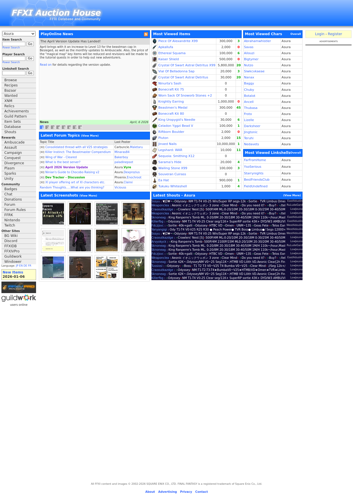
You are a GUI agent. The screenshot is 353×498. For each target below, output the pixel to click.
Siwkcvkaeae (254, 71)
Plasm (9, 168)
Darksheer (252, 126)
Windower (13, 262)
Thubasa (251, 108)
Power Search (11, 47)
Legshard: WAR (170, 150)
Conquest (12, 158)
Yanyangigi (159, 229)
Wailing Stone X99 (172, 168)
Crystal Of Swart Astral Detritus (183, 77)
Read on (46, 64)
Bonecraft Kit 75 (171, 89)
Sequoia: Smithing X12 (176, 156)
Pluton (163, 138)
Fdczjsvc (157, 225)
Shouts (10, 132)
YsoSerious (252, 167)
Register (335, 34)
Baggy (249, 83)
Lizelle (249, 120)
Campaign (13, 153)
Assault (10, 148)
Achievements (16, 111)
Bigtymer (251, 59)
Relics (9, 106)
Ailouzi (249, 53)
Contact (201, 491)
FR (29, 265)
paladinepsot (123, 162)
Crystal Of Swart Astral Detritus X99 (186, 65)
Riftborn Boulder (171, 132)
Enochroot (134, 177)
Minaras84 (121, 152)
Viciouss (120, 187)
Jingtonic (251, 132)
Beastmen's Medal (172, 108)
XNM (8, 101)
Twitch (9, 225)
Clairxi (128, 182)
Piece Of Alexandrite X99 (178, 41)
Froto (248, 114)
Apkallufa (165, 47)
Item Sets (12, 122)
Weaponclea (160, 205)
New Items (13, 272)
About (150, 491)
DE (25, 265)
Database (12, 127)
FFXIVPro (12, 251)
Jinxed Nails (167, 144)
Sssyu (155, 201)
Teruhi (249, 138)
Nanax (249, 77)
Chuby (249, 90)
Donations (13, 199)
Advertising (167, 491)
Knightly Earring (171, 101)
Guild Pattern (15, 116)
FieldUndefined (256, 186)
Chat (8, 194)
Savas (249, 47)
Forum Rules (15, 210)
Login (319, 34)
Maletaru (136, 147)
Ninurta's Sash (169, 83)
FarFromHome (255, 160)
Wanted (11, 96)
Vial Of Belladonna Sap (176, 71)
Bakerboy (121, 157)
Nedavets (251, 144)
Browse (10, 80)
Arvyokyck (158, 241)
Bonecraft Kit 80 (171, 114)
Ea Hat (163, 180)
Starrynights (253, 173)
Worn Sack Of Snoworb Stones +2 (185, 95)
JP (17, 265)
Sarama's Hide (169, 162)
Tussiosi (156, 265)
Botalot (249, 96)
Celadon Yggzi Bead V (175, 126)
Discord (10, 241)
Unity (9, 179)
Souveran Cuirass (172, 174)
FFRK (8, 215)
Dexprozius (132, 172)
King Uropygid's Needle (176, 120)
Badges (10, 189)
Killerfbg (157, 221)
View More (89, 135)
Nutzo (248, 65)
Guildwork (13, 256)
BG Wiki (11, 236)
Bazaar (10, 90)
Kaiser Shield (168, 59)
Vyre (127, 167)
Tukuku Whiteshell (172, 186)
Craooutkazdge (162, 209)
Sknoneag (158, 217)
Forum (9, 205)
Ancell (249, 102)
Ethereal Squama (171, 53)
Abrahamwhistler (257, 41)
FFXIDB (10, 246)
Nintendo (12, 220)
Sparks (10, 173)
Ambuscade (14, 142)
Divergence (14, 163)
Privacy (186, 491)
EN (20, 265)
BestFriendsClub (257, 180)
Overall (295, 34)
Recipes (11, 85)
